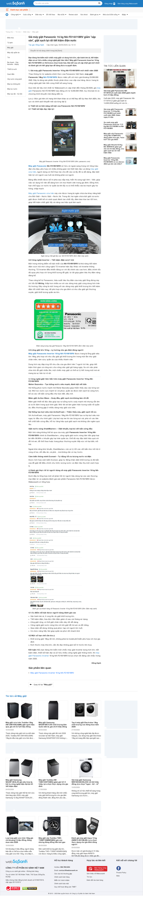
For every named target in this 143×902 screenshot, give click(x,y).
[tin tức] (7, 14)
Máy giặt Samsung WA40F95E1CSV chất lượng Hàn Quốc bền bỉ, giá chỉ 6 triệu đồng (53, 724)
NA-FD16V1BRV (50, 77)
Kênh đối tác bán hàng (95, 880)
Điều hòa (10, 38)
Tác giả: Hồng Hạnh (36, 45)
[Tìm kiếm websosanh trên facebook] (118, 868)
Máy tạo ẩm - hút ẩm (14, 94)
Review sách (73, 14)
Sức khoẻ (83, 14)
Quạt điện (10, 74)
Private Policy (121, 872)
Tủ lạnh (10, 43)
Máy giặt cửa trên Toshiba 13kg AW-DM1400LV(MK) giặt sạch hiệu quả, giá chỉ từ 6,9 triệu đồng (20, 724)
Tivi (8, 57)
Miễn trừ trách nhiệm (61, 880)
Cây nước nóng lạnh (14, 79)
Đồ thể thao (50, 14)
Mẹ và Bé (61, 14)
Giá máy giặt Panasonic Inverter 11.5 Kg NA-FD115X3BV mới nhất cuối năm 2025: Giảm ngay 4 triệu (113, 113)
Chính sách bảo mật (61, 883)
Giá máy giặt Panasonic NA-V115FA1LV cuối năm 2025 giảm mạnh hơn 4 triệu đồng (120, 93)
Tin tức (18, 32)
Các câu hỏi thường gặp (63, 874)
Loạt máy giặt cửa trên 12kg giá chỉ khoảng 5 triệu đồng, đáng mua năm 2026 (19, 840)
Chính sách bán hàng (61, 877)
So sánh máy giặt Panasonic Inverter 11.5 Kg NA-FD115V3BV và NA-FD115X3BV (114, 125)
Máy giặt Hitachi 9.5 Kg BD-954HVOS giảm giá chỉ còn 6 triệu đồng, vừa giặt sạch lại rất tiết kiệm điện (114, 149)
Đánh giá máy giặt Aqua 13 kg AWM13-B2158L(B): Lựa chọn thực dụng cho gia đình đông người (84, 841)
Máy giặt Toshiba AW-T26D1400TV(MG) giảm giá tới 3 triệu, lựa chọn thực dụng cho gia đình (53, 783)
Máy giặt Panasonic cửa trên (41, 193)
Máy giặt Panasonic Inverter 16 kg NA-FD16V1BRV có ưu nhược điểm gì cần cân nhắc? (114, 161)
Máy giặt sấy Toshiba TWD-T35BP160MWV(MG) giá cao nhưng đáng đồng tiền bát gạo (52, 840)
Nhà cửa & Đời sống (110, 14)
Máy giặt (35, 32)
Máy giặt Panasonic (37, 166)
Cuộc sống (27, 14)
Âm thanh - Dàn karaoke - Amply (13, 63)
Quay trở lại (43, 684)
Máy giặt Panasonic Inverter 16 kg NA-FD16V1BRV (51, 353)
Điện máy (38, 14)
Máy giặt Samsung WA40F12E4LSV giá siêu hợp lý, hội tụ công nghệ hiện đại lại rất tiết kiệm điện (19, 783)
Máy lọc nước (12, 89)
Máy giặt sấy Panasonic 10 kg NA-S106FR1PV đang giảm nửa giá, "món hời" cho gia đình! (114, 136)
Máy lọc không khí (13, 84)
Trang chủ (9, 32)
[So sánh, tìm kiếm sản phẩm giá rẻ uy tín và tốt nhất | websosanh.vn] (15, 3)
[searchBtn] (99, 3)
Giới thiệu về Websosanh (96, 873)
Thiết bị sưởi (12, 69)
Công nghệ (15, 14)
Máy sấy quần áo (13, 52)
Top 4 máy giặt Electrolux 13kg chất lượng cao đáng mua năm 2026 (85, 724)
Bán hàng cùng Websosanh (128, 3)
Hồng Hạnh (96, 663)
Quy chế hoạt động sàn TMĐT (65, 887)
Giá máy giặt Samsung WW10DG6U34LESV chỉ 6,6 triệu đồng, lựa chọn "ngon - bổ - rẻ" (85, 782)
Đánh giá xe (94, 14)
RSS (118, 876)
